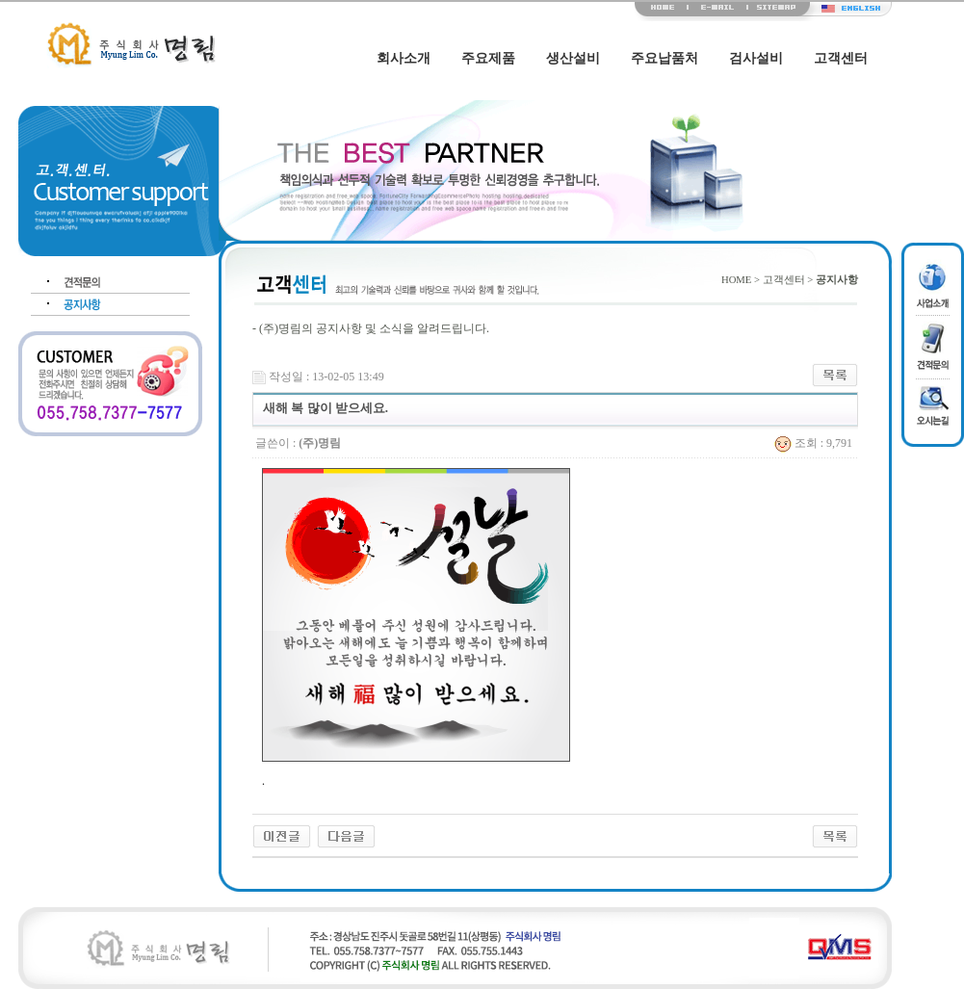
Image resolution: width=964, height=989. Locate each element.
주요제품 (488, 58)
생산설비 (573, 58)
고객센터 (841, 58)
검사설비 (756, 58)
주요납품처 (664, 58)
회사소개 (403, 58)
